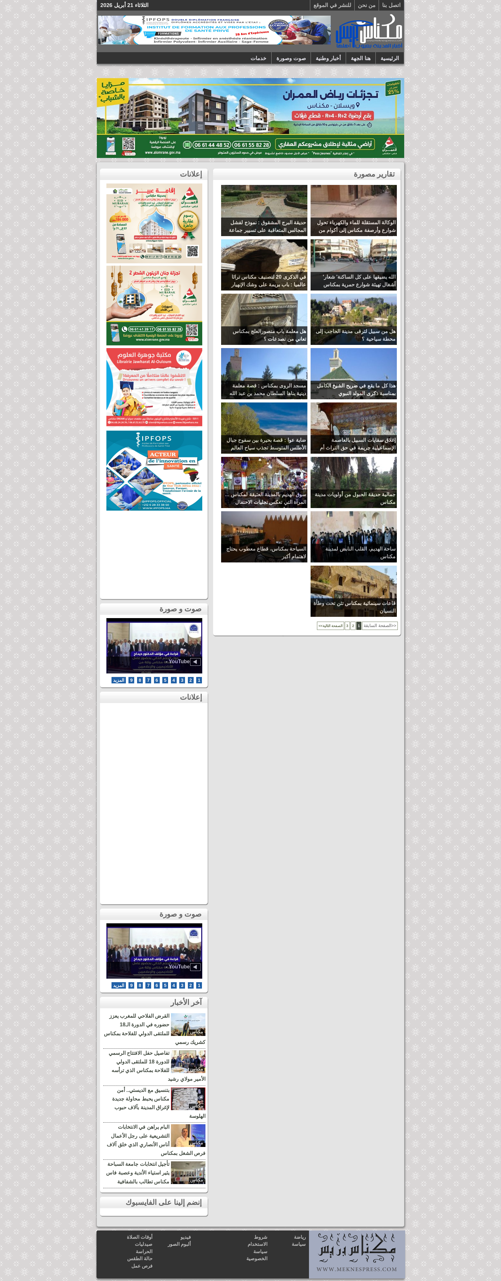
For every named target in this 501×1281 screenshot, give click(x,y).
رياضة (300, 1237)
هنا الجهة (361, 58)
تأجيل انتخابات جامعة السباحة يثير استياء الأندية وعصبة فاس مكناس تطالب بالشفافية (137, 1172)
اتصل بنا (391, 5)
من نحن (367, 5)
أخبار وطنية (328, 58)
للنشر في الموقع (332, 5)
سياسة (299, 1244)
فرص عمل (141, 1266)
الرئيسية (390, 58)
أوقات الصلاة (139, 1237)
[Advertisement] (154, 553)
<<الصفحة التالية (331, 626)
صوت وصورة (291, 58)
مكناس (196, 1031)
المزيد (118, 680)
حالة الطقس (139, 1258)
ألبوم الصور (179, 1244)
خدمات (258, 58)
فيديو (186, 1237)
